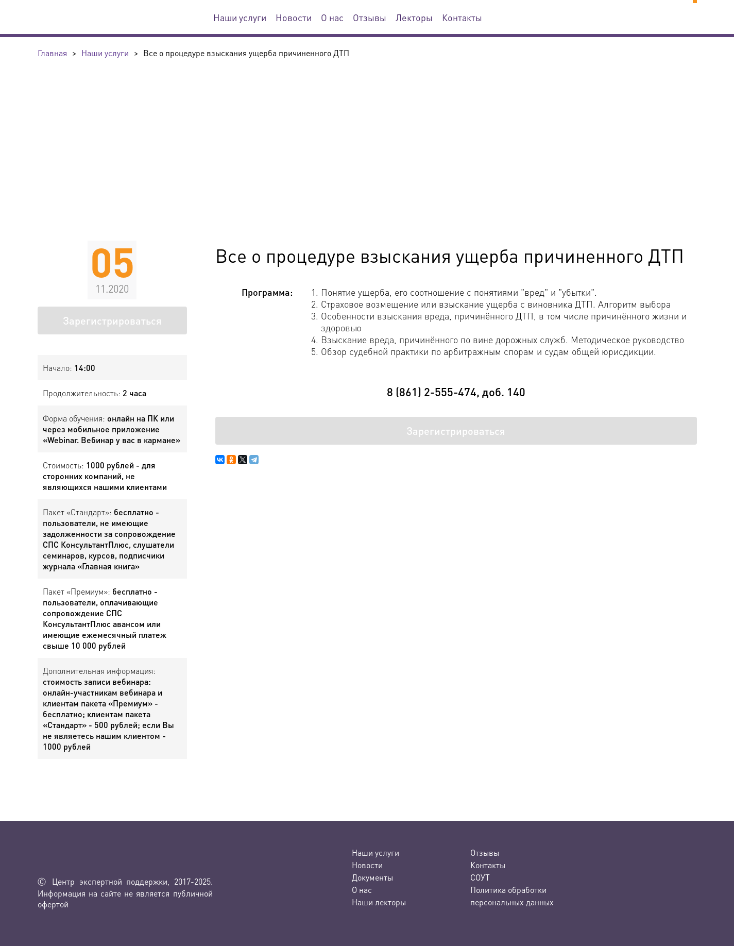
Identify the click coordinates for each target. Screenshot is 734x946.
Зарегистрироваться (112, 320)
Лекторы (414, 17)
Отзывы (369, 17)
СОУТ (480, 877)
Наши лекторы (379, 902)
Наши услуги (239, 17)
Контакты (462, 17)
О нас (332, 17)
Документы (372, 877)
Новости (294, 17)
